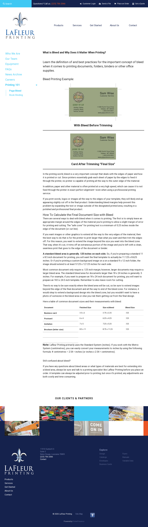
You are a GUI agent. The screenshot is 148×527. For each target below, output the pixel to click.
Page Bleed (15, 90)
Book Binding (16, 95)
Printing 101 (22, 85)
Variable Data (127, 461)
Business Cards (106, 464)
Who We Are (12, 53)
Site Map (79, 514)
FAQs (8, 69)
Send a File (106, 4)
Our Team (11, 58)
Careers (10, 79)
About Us (114, 25)
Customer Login (89, 4)
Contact (133, 25)
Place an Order (123, 4)
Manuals (125, 457)
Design (102, 454)
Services (77, 25)
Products (58, 25)
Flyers (124, 454)
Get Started (96, 25)
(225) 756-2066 (58, 3)
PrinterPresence (78, 521)
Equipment (12, 64)
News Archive (13, 74)
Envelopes (104, 461)
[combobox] (16, 4)
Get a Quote (140, 4)
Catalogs (103, 457)
